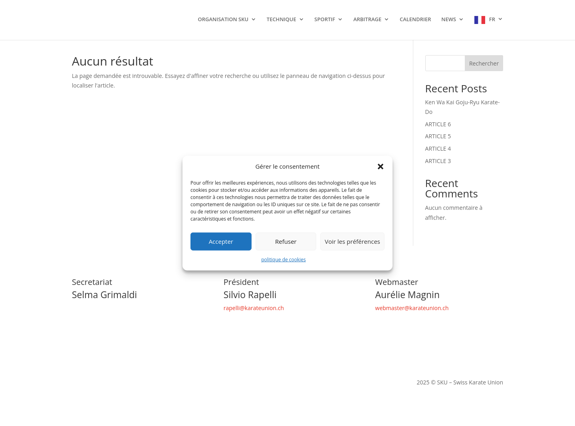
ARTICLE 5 (438, 136)
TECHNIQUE (281, 19)
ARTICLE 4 (438, 148)
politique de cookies (283, 259)
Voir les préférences (352, 241)
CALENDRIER (415, 19)
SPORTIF (324, 19)
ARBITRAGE (367, 19)
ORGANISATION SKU (223, 19)
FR (492, 19)
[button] (381, 167)
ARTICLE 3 (438, 161)
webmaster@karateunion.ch (412, 308)
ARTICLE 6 (438, 124)
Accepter (221, 241)
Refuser (286, 241)
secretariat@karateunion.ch (108, 308)
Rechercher (484, 63)
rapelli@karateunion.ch (254, 308)
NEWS (448, 19)
